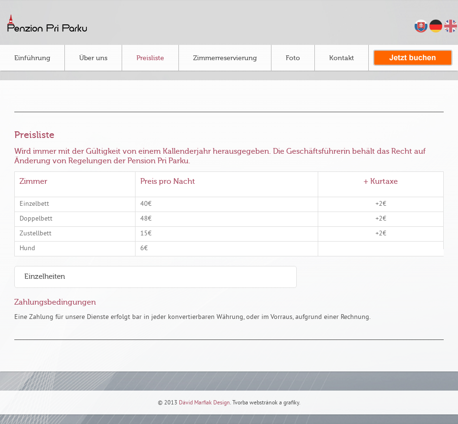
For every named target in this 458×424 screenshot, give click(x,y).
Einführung (32, 58)
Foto (293, 58)
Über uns (93, 58)
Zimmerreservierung (225, 58)
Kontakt (341, 58)
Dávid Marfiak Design (203, 403)
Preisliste (150, 58)
